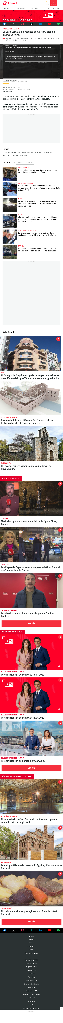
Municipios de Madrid (10, 155)
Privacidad (31, 998)
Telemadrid (31, 943)
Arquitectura (23, 155)
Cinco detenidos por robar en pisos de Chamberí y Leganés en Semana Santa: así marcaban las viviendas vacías (10, 221)
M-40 (20, 199)
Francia (21, 246)
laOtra (31, 950)
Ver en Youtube (49, 930)
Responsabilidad (31, 967)
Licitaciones (32, 987)
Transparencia (31, 970)
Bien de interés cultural (11, 152)
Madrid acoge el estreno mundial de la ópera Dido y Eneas (31, 498)
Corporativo (31, 960)
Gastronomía (6, 908)
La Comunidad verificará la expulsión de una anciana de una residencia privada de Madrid (10, 237)
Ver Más (31, 623)
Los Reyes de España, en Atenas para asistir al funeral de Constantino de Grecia (31, 544)
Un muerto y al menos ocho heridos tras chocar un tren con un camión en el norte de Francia (10, 252)
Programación (53, 8)
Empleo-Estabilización (31, 984)
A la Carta (21, 8)
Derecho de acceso (31, 980)
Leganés (21, 214)
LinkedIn (40, 24)
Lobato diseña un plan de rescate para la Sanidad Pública (31, 590)
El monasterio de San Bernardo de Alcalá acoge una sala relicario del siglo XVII (31, 796)
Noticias (7, 8)
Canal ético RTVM (31, 991)
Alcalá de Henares (9, 417)
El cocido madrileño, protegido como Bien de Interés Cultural (31, 888)
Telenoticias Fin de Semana (12, 672)
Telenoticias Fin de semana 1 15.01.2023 (31, 695)
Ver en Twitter (13, 930)
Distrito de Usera (25, 167)
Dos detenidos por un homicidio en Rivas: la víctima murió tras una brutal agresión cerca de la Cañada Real (10, 189)
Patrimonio (6, 862)
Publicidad (31, 977)
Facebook (4, 24)
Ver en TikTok (31, 930)
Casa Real (5, 564)
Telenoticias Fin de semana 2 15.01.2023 (31, 652)
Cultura (4, 518)
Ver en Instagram (23, 930)
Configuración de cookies (31, 1008)
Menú (60, 3)
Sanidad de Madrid (9, 610)
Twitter (13, 24)
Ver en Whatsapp (58, 930)
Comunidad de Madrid (28, 152)
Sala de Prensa (31, 963)
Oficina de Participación (31, 994)
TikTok (30, 24)
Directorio (31, 973)
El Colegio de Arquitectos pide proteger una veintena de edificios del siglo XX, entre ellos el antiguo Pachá (30, 353)
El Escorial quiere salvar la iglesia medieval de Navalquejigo (31, 443)
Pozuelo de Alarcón (11, 29)
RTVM (31, 937)
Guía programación (31, 953)
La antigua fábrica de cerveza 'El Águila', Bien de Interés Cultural (31, 842)
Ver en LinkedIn (40, 930)
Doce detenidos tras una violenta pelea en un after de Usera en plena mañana (10, 174)
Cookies (31, 1005)
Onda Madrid (36, 8)
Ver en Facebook (5, 930)
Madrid (4, 372)
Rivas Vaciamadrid (25, 183)
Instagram (22, 24)
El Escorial (6, 463)
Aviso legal (31, 1001)
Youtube (49, 24)
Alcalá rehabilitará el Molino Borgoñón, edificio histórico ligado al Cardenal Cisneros (30, 398)
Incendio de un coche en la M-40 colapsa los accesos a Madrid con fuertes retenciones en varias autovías (10, 205)
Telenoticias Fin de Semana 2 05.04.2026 (31, 738)
